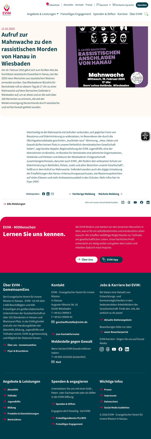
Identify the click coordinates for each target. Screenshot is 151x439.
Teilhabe (12, 395)
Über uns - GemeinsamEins (22, 345)
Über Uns (85, 259)
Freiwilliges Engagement (75, 14)
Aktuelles (68, 4)
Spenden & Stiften (104, 14)
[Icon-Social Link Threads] (128, 202)
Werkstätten (14, 419)
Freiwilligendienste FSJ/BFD (71, 418)
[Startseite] (7, 9)
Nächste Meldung (110, 194)
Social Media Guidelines (116, 407)
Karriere (122, 14)
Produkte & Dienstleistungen (23, 413)
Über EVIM (135, 14)
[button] (44, 194)
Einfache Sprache (123, 4)
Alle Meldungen (14, 204)
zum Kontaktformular (68, 334)
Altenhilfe (13, 389)
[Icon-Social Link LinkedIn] (146, 202)
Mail (58, 362)
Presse (88, 4)
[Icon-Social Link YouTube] (134, 202)
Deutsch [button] (102, 4)
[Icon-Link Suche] (145, 14)
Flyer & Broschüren (18, 351)
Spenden (141, 5)
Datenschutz (111, 401)
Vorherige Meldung (81, 194)
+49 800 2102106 (62, 357)
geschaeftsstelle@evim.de (71, 322)
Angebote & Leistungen (41, 14)
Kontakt (79, 4)
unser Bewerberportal (116, 332)
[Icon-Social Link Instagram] (121, 202)
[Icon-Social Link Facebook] (140, 202)
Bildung (12, 407)
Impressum (110, 395)
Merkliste (53, 4)
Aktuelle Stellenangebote (118, 319)
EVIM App (110, 260)
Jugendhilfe (14, 401)
